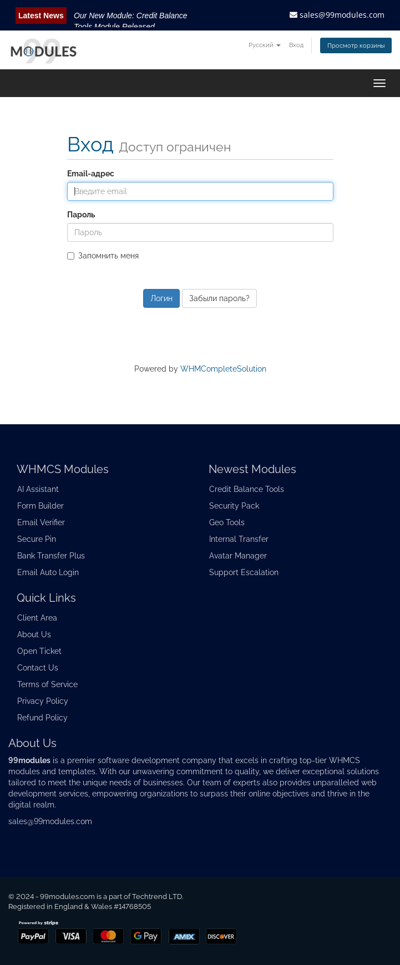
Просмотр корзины (355, 45)
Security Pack (234, 505)
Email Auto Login (48, 572)
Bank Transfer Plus (51, 555)
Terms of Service (47, 684)
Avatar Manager (238, 555)
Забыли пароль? (219, 298)
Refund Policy (42, 717)
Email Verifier (41, 522)
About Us (34, 634)
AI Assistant (38, 489)
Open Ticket (39, 651)
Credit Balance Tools (246, 489)
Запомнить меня (103, 255)
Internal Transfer (239, 539)
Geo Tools (227, 522)
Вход (296, 45)
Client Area (37, 617)
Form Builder (40, 505)
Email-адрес (90, 173)
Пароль (81, 214)
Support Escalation (244, 572)
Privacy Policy (42, 701)
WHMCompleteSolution (223, 368)
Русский (265, 45)
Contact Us (37, 667)
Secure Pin (36, 539)
